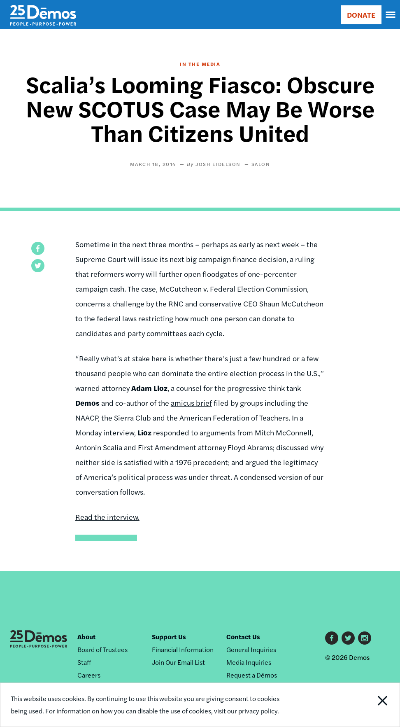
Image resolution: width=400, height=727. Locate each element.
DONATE (361, 14)
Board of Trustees (102, 649)
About (86, 636)
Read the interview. (107, 517)
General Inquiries (251, 649)
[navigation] (391, 14)
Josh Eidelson (218, 164)
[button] (37, 248)
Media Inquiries (248, 662)
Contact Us (243, 636)
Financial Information (183, 649)
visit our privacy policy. (246, 710)
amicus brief (191, 402)
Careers (88, 675)
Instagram (364, 638)
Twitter (348, 638)
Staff (84, 662)
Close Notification (362, 705)
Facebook (331, 638)
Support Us (169, 636)
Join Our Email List (178, 662)
